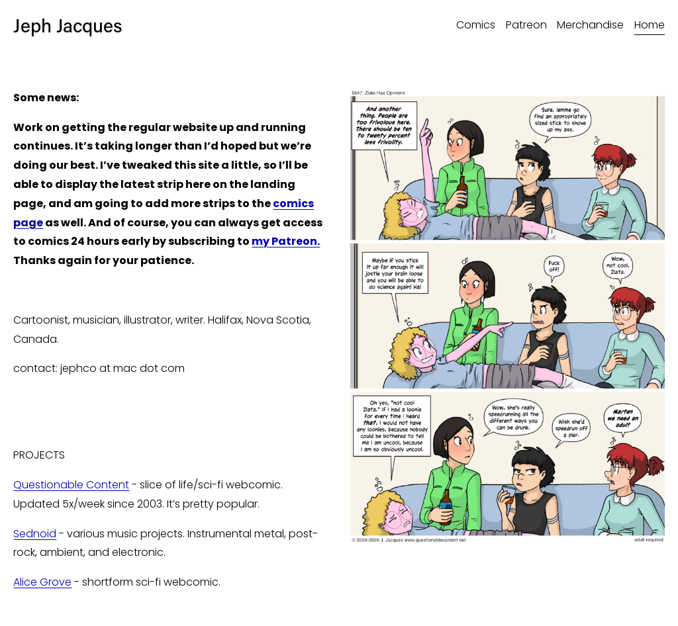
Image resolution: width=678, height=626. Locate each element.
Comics (475, 24)
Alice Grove (42, 582)
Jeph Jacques (67, 25)
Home (649, 24)
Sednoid (34, 533)
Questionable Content (71, 484)
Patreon (526, 24)
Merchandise (590, 24)
